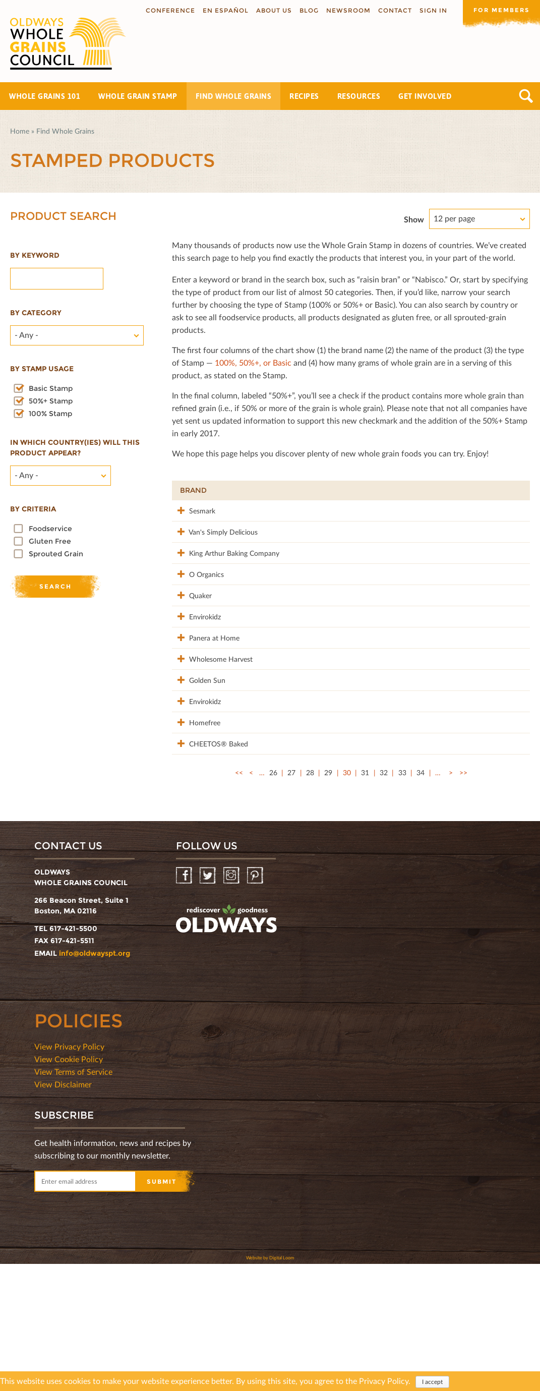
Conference (167, 10)
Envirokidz (196, 669)
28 (310, 899)
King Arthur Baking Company (206, 579)
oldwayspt (226, 1046)
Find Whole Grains (234, 96)
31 (365, 899)
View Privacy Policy (69, 1173)
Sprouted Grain (56, 553)
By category (36, 312)
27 (291, 899)
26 (273, 899)
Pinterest (256, 1003)
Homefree (195, 828)
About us (270, 10)
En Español (222, 10)
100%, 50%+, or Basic (253, 362)
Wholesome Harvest (198, 738)
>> (463, 899)
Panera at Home (205, 701)
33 (402, 899)
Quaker (191, 637)
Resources (359, 96)
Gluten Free (50, 541)
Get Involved (424, 96)
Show (414, 219)
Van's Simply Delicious (199, 547)
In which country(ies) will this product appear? (75, 447)
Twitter (208, 1003)
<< (239, 899)
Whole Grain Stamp (137, 96)
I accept (432, 1381)
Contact (391, 10)
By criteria (33, 508)
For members (499, 10)
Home (19, 131)
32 (384, 899)
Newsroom (345, 10)
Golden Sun (198, 764)
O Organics (197, 605)
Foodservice (50, 528)
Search (526, 96)
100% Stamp (50, 413)
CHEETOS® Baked (199, 865)
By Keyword (34, 255)
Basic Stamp (51, 388)
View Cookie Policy (68, 1186)
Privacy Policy (383, 1380)
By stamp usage (42, 368)
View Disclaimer (63, 1211)
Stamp (413, 490)
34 (420, 899)
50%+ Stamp (51, 400)
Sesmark (193, 510)
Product (269, 490)
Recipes (304, 96)
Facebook (185, 1003)
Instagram (232, 1003)
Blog (305, 10)
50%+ (508, 490)
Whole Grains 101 (44, 96)
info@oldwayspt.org (94, 1080)
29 (328, 899)
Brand (193, 490)
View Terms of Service (73, 1198)
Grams (465, 490)
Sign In (430, 10)
